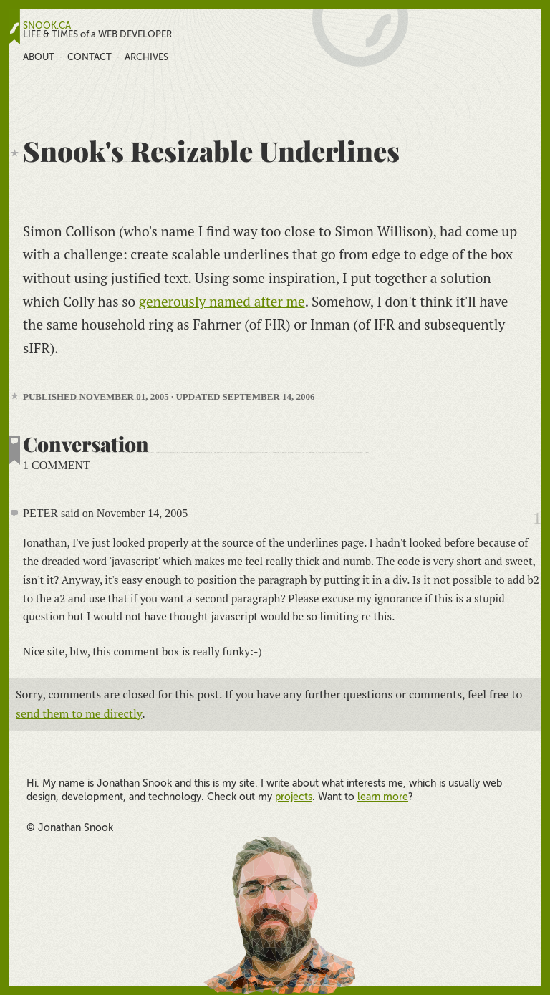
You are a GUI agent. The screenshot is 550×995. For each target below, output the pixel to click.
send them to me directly (79, 713)
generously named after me (222, 301)
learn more (382, 796)
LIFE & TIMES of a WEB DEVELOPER (97, 34)
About (38, 57)
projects (293, 796)
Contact (89, 57)
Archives (146, 57)
